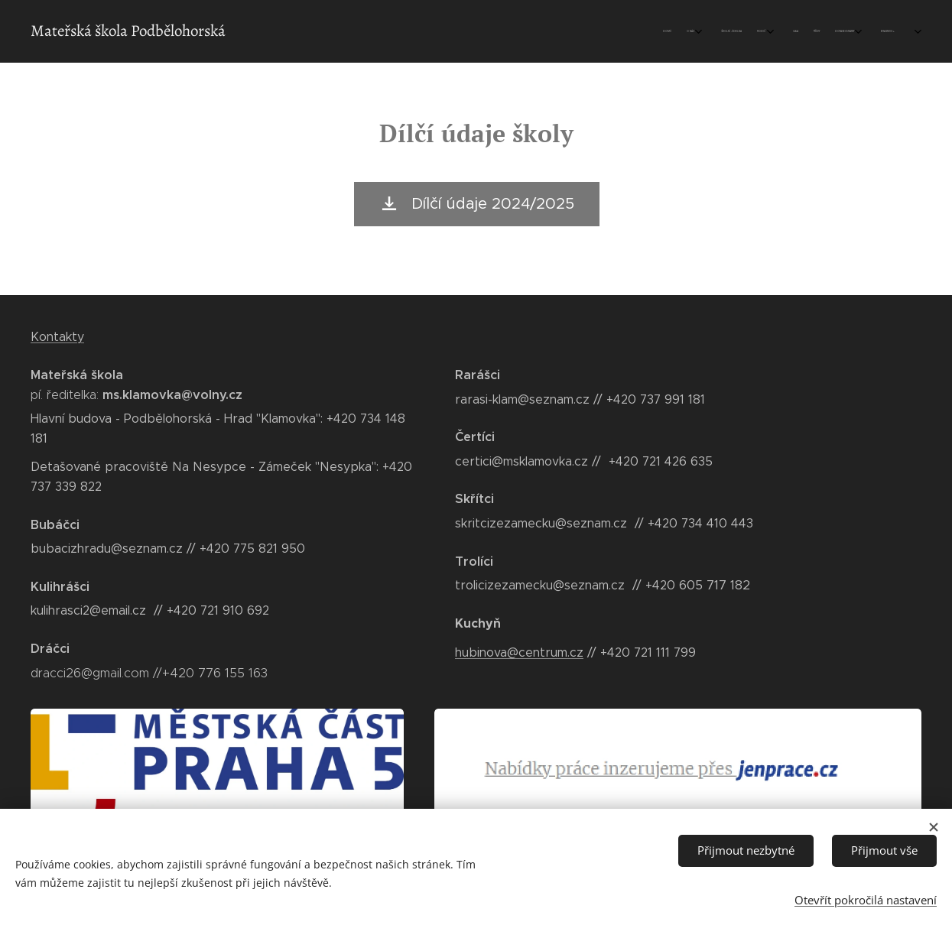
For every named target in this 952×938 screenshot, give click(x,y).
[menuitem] (740, 31)
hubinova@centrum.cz (519, 651)
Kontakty (57, 336)
